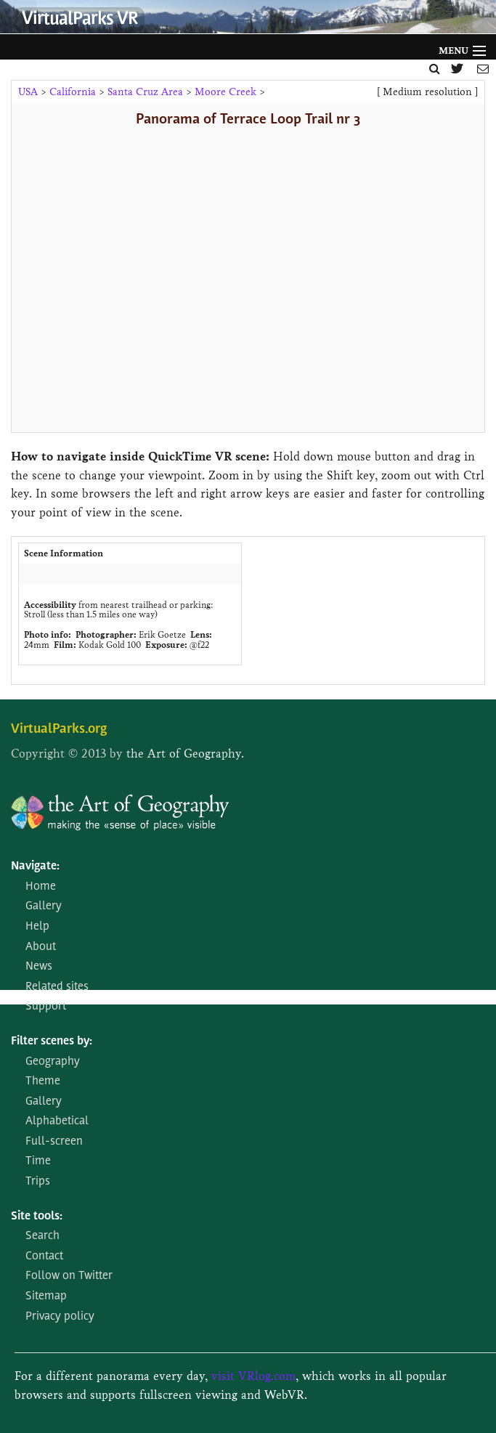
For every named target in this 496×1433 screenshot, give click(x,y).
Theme (42, 1081)
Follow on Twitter (69, 1276)
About (40, 947)
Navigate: (35, 866)
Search (42, 1236)
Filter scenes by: (51, 1041)
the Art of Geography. (185, 753)
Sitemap (46, 1296)
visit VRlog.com (253, 1376)
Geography (52, 1062)
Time (38, 1161)
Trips (37, 1182)
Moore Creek (225, 92)
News (38, 967)
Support (45, 1006)
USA (28, 92)
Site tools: (36, 1216)
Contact (44, 1256)
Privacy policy (59, 1317)
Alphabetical (57, 1121)
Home (40, 887)
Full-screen (54, 1142)
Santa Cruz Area (145, 92)
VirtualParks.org (59, 729)
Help (37, 927)
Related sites (57, 987)
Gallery (43, 906)
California (72, 92)
